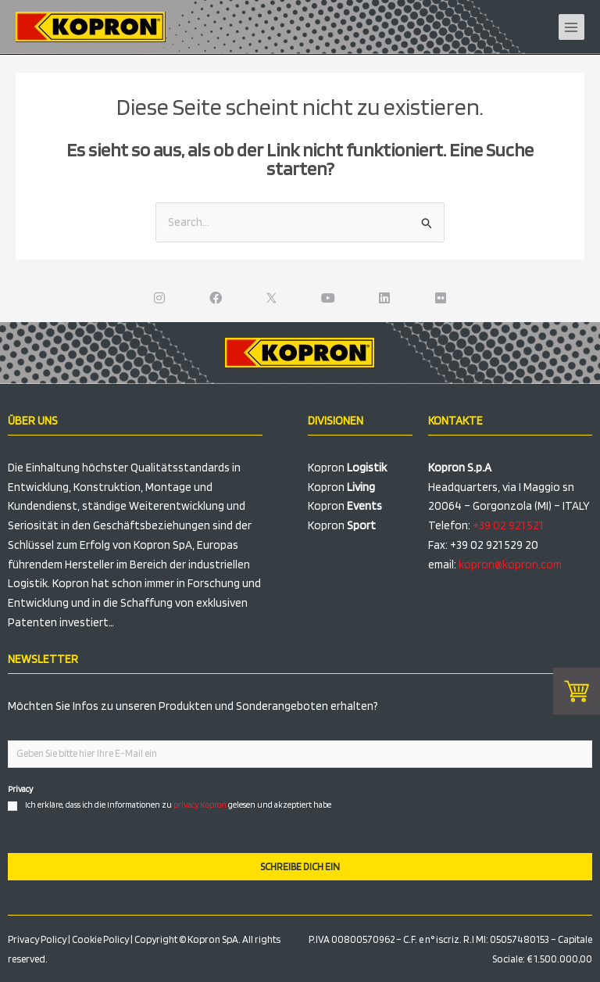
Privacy (20, 788)
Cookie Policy (100, 939)
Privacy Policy (37, 939)
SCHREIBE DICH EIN (300, 867)
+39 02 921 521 (508, 525)
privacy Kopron (200, 804)
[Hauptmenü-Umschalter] (572, 27)
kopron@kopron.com (510, 564)
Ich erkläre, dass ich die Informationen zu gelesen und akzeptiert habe (178, 804)
